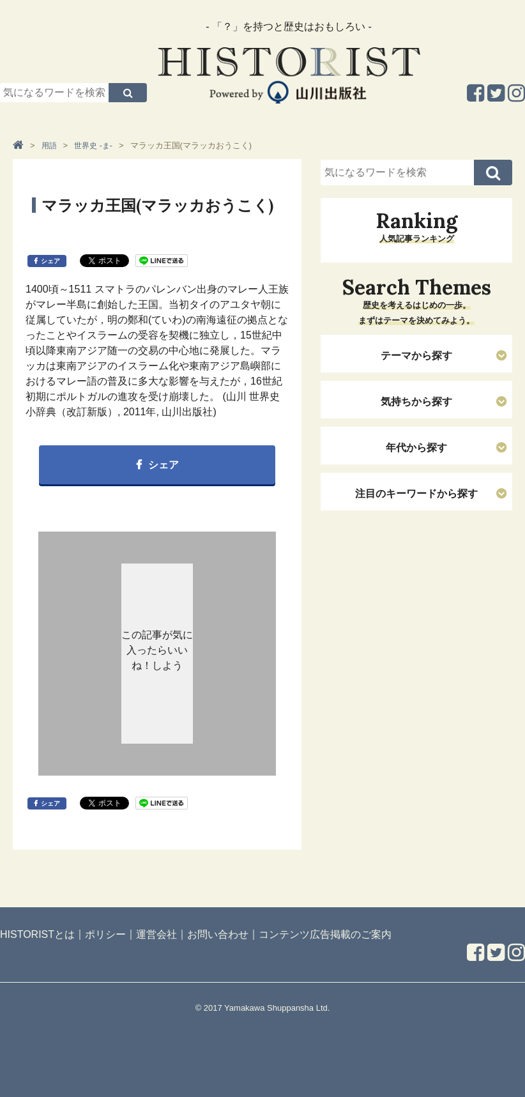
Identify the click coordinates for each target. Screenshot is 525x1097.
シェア (50, 261)
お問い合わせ (217, 934)
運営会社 (156, 934)
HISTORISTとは (37, 934)
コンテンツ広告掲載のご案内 (325, 934)
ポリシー (105, 934)
